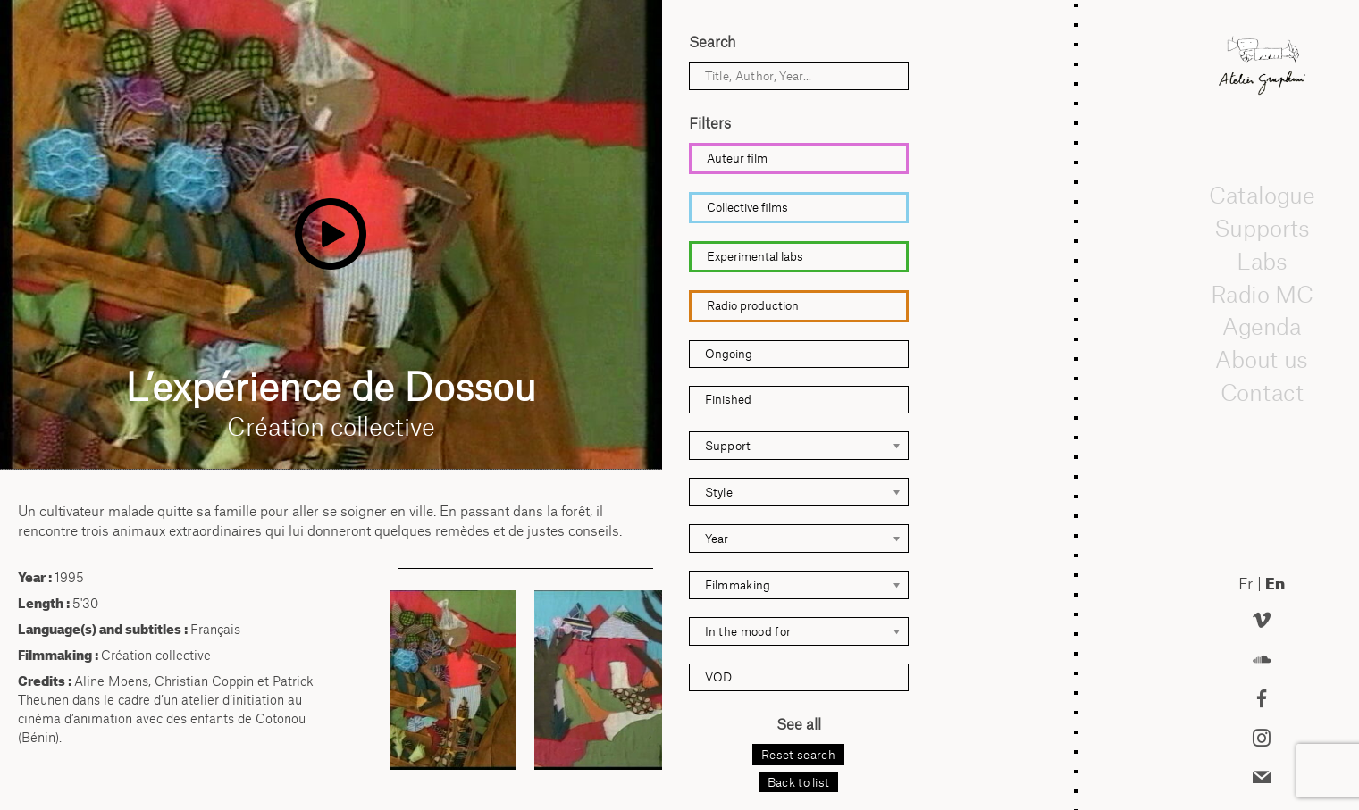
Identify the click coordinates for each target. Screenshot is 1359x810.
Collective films (747, 207)
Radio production (753, 305)
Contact (1261, 392)
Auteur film (737, 158)
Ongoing (728, 354)
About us (1261, 359)
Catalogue (1261, 195)
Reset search (798, 754)
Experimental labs (755, 256)
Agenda (1261, 326)
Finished (728, 399)
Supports (1261, 227)
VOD (718, 677)
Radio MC (1261, 293)
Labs (1262, 260)
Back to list (799, 782)
